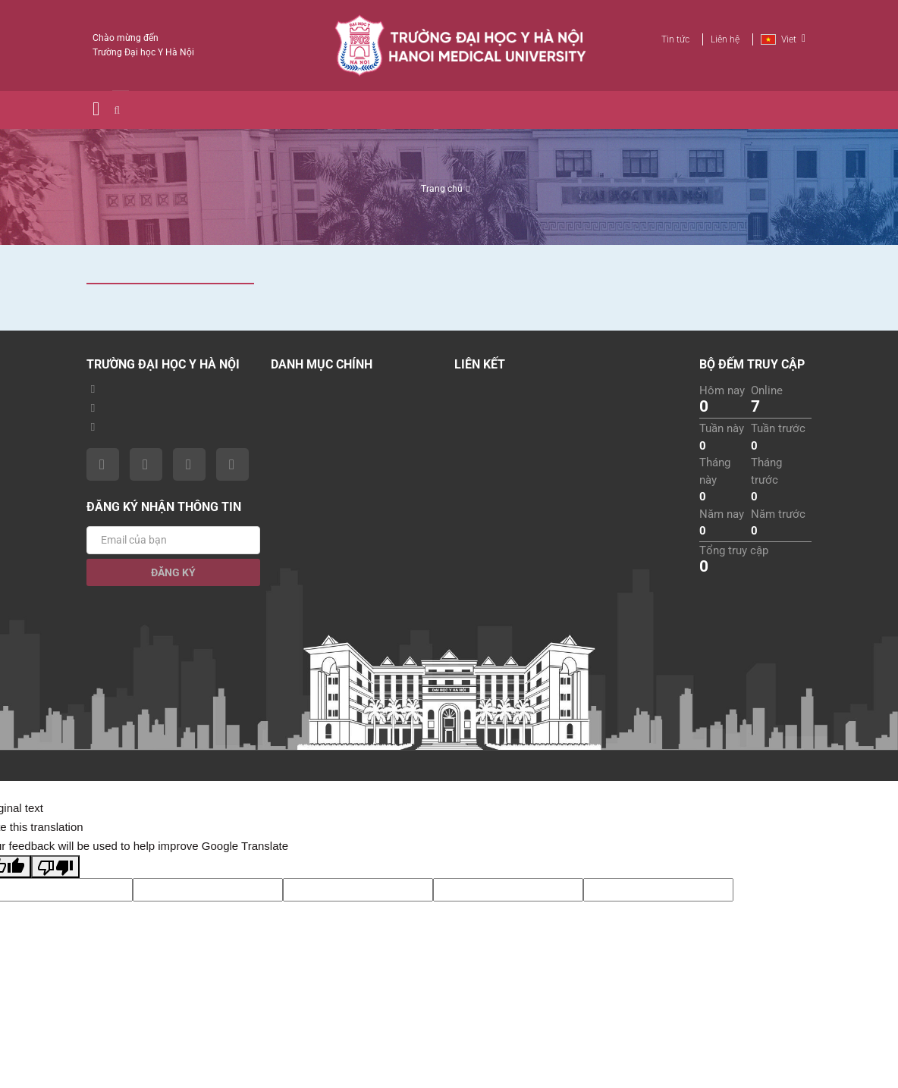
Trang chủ (442, 188)
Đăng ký (173, 572)
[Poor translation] (55, 866)
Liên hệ (725, 39)
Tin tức (675, 39)
